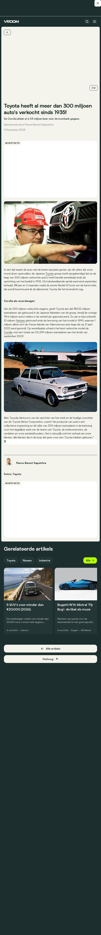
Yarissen (21, 320)
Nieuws (27, 560)
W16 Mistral (86, 630)
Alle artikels (50, 648)
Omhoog (50, 659)
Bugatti (74, 630)
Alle (90, 560)
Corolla (8, 332)
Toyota (49, 273)
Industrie (44, 560)
